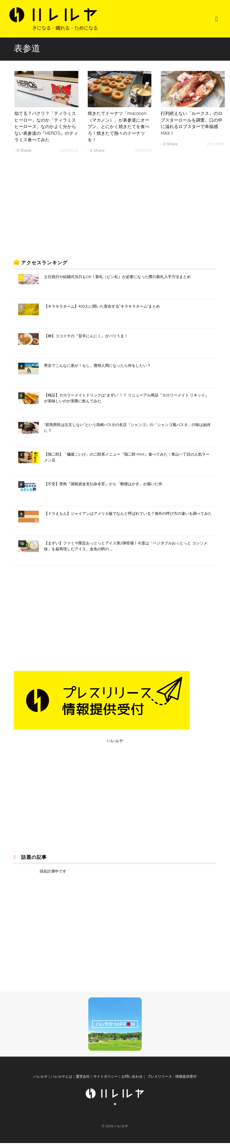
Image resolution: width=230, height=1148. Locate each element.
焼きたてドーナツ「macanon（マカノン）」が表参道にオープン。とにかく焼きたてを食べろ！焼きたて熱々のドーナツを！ (118, 126)
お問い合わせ (132, 1081)
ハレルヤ (115, 740)
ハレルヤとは (61, 1081)
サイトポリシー (105, 1081)
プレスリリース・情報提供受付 (171, 1081)
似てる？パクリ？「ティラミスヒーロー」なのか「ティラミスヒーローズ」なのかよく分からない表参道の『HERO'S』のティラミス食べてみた (46, 126)
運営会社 (83, 1081)
